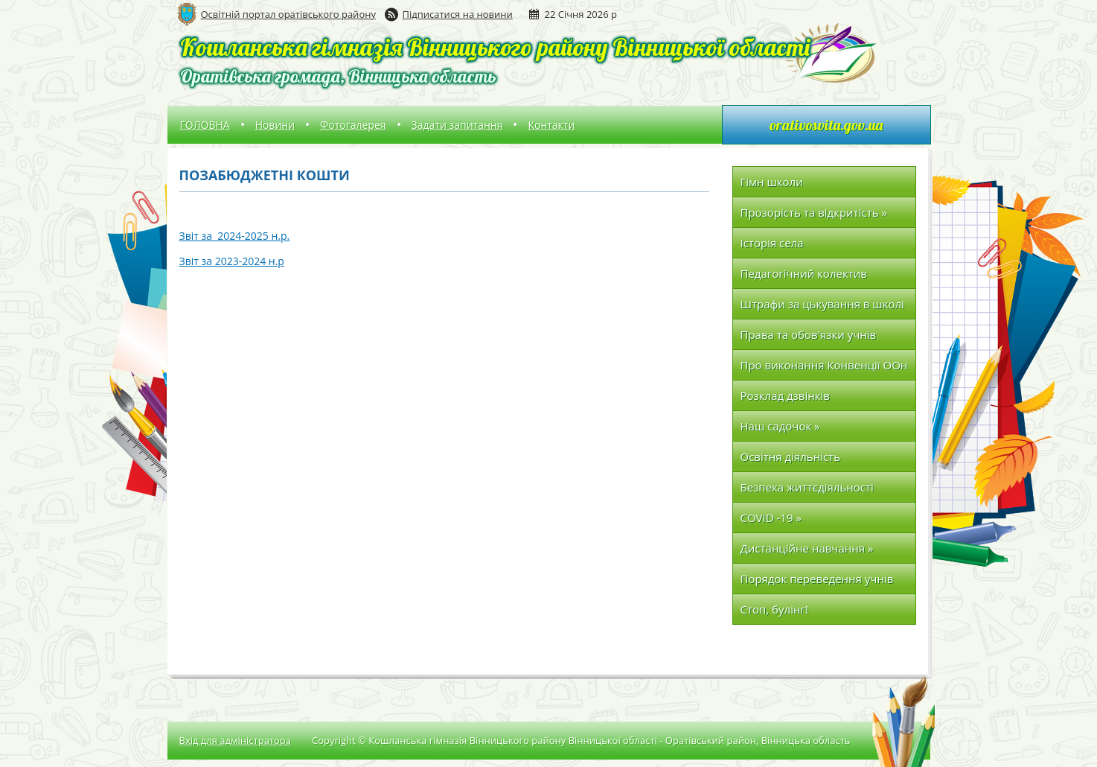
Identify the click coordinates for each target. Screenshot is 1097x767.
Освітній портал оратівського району (288, 14)
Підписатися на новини (458, 14)
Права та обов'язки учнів (809, 334)
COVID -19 (771, 517)
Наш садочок (780, 425)
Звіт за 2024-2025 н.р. (234, 236)
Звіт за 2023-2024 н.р (231, 261)
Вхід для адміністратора (235, 740)
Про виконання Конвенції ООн (824, 364)
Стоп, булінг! (774, 609)
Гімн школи (772, 181)
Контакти (551, 125)
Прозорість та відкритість (814, 212)
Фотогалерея (353, 125)
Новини (275, 125)
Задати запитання (457, 125)
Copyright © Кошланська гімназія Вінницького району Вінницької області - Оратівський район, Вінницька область (581, 740)
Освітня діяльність (791, 456)
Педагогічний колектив (804, 273)
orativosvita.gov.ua (826, 124)
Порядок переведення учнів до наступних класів (817, 582)
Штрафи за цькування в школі (822, 307)
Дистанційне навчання (807, 548)
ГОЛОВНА (205, 125)
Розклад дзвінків (785, 395)
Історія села (772, 242)
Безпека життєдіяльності (807, 487)
